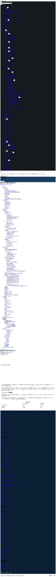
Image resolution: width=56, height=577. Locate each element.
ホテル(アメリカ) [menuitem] (8, 132)
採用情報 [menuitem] (4, 140)
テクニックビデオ (3, 478)
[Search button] (11, 3)
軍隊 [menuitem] (5, 131)
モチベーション (3, 504)
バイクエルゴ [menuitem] (5, 208)
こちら (4, 390)
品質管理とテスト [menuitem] (10, 54)
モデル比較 (2, 417)
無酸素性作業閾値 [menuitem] (10, 90)
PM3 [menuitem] (8, 163)
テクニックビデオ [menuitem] (8, 72)
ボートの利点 (3, 421)
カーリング (2, 521)
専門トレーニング (3, 498)
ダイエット (2, 492)
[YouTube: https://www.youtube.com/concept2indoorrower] (10, 572)
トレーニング (3, 449)
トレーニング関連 (3, 550)
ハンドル (4, 464)
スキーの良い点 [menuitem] (8, 23)
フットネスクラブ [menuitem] (8, 129)
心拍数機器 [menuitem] (7, 167)
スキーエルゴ (3, 439)
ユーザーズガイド (3, 552)
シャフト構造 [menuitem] (9, 43)
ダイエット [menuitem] (7, 130)
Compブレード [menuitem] (9, 214)
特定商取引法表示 (3, 565)
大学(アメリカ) (3, 543)
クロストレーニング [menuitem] (9, 113)
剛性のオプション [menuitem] (10, 44)
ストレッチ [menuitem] (9, 81)
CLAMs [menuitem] (8, 61)
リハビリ (2, 494)
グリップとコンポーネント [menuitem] (12, 62)
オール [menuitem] (4, 30)
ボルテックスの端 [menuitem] (10, 53)
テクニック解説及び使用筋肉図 (6, 476)
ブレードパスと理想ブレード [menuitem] (12, 52)
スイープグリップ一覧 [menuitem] (11, 229)
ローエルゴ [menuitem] (5, 7)
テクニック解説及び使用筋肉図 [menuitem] (11, 70)
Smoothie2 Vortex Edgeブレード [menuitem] (13, 37)
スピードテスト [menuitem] (10, 55)
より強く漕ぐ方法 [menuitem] (10, 87)
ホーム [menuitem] (4, 6)
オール (4, 458)
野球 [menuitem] (5, 120)
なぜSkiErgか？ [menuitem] (8, 22)
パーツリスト (3, 556)
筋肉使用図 (2, 419)
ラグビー (2, 515)
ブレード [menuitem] (6, 33)
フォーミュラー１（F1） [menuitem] (9, 133)
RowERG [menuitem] (8, 153)
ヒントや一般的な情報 (4, 480)
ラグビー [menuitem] (8, 105)
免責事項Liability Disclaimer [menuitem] (10, 321)
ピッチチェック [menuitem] (10, 65)
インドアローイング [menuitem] (9, 152)
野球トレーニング (3, 500)
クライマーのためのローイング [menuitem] (13, 98)
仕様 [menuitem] (5, 21)
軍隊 (1, 525)
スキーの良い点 (3, 445)
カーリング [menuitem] (7, 128)
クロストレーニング (4, 496)
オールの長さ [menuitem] (7, 46)
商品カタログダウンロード (5, 548)
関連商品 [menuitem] (6, 60)
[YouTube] (4, 177)
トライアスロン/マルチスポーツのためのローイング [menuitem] (17, 107)
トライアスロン (3, 527)
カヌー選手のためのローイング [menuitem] (13, 104)
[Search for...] (5, 3)
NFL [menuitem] (5, 134)
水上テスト (37, 384)
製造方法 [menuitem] (6, 51)
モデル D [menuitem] (8, 156)
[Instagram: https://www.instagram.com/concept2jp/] (4, 572)
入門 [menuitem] (8, 73)
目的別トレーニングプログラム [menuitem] (11, 96)
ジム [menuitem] (5, 138)
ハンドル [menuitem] (6, 47)
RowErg (1, 413)
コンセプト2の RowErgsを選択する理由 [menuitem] (12, 192)
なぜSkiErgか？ (3, 443)
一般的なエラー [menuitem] (10, 74)
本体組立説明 (3, 554)
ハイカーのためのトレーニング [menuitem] (13, 100)
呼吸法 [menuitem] (8, 82)
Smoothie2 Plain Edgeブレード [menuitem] (12, 38)
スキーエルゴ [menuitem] (5, 19)
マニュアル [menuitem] (7, 166)
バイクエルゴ (3, 434)
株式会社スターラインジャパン (6, 184)
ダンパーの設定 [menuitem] (10, 84)
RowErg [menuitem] (6, 8)
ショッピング (3, 349)
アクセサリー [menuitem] (7, 17)
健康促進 (2, 490)
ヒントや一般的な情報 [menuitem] (9, 80)
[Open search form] (2, 181)
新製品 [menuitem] (6, 31)
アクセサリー (3, 427)
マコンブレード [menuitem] (10, 40)
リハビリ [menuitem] (6, 112)
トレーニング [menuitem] (7, 25)
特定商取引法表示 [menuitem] (8, 142)
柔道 (1, 519)
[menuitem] (8, 7)
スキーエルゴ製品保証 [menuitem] (11, 147)
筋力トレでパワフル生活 (5, 502)
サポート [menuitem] (4, 151)
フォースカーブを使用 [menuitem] (11, 88)
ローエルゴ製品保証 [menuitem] (11, 146)
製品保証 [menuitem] (6, 145)
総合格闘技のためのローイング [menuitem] (13, 101)
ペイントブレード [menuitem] (10, 59)
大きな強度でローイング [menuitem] (11, 75)
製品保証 (2, 569)
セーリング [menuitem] (7, 124)
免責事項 (2, 567)
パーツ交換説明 (3, 558)
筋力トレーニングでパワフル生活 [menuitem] (11, 116)
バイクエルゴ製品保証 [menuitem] (11, 148)
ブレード (4, 460)
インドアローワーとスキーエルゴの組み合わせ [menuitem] (16, 92)
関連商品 (4, 466)
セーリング (2, 523)
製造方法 (4, 465)
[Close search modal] (1, 2)
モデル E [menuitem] (8, 155)
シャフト (4, 461)
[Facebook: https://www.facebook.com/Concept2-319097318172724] (2, 572)
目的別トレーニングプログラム (6, 486)
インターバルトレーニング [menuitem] (12, 91)
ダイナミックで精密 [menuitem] (11, 77)
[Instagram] (3, 177)
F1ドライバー (3, 535)
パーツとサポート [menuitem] (8, 58)
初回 (1, 488)
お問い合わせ (3, 179)
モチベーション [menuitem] (8, 117)
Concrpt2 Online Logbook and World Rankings (8, 429)
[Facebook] (1, 177)
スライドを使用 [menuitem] (10, 76)
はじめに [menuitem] (6, 69)
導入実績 (2, 509)
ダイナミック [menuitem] (7, 9)
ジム (1, 531)
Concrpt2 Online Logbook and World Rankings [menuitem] (13, 18)
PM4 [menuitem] (8, 162)
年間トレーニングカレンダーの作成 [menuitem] (12, 97)
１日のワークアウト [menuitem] (9, 257)
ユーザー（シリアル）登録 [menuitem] (8, 347)
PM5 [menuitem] (8, 161)
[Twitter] (2, 177)
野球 (1, 511)
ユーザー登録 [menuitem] (7, 149)
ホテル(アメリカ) (3, 539)
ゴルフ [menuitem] (6, 121)
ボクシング (2, 537)
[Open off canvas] (7, 353)
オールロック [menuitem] (9, 63)
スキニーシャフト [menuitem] (10, 45)
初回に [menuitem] (6, 108)
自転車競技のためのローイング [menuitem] (13, 99)
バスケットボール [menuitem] (8, 125)
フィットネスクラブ (4, 541)
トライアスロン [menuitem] (8, 122)
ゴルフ (1, 513)
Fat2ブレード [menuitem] (9, 36)
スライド (2, 423)
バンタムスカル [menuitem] (8, 32)
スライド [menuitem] (6, 15)
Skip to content (3, 0)
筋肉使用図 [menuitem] (7, 13)
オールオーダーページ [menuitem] (9, 67)
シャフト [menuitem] (6, 41)
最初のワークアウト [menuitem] (11, 85)
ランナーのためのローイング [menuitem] (12, 106)
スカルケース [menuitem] (9, 66)
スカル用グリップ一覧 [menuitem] (11, 48)
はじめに (2, 474)
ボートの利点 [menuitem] (7, 14)
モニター (2, 425)
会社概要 (2, 563)
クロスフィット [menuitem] (8, 93)
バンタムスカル (6, 459)
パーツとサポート (6, 467)
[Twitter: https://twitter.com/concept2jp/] (7, 572)
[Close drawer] (1, 4)
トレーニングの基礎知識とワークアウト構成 (9, 484)
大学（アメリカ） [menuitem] (8, 135)
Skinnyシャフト (7, 397)
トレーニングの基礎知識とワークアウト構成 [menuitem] (13, 273)
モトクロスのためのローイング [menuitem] (13, 103)
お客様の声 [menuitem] (7, 24)
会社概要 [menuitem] (4, 141)
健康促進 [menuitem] (6, 109)
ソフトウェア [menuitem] (7, 164)
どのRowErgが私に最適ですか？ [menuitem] (11, 10)
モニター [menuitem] (6, 16)
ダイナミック (3, 415)
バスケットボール (3, 517)
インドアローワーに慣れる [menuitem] (12, 83)
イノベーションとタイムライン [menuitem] (13, 236)
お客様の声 (2, 447)
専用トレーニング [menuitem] (8, 114)
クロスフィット (3, 482)
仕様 (1, 441)
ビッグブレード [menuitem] (10, 39)
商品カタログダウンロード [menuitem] (8, 139)
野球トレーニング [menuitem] (8, 115)
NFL (1, 533)
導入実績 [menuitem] (4, 119)
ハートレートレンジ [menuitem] (11, 89)
